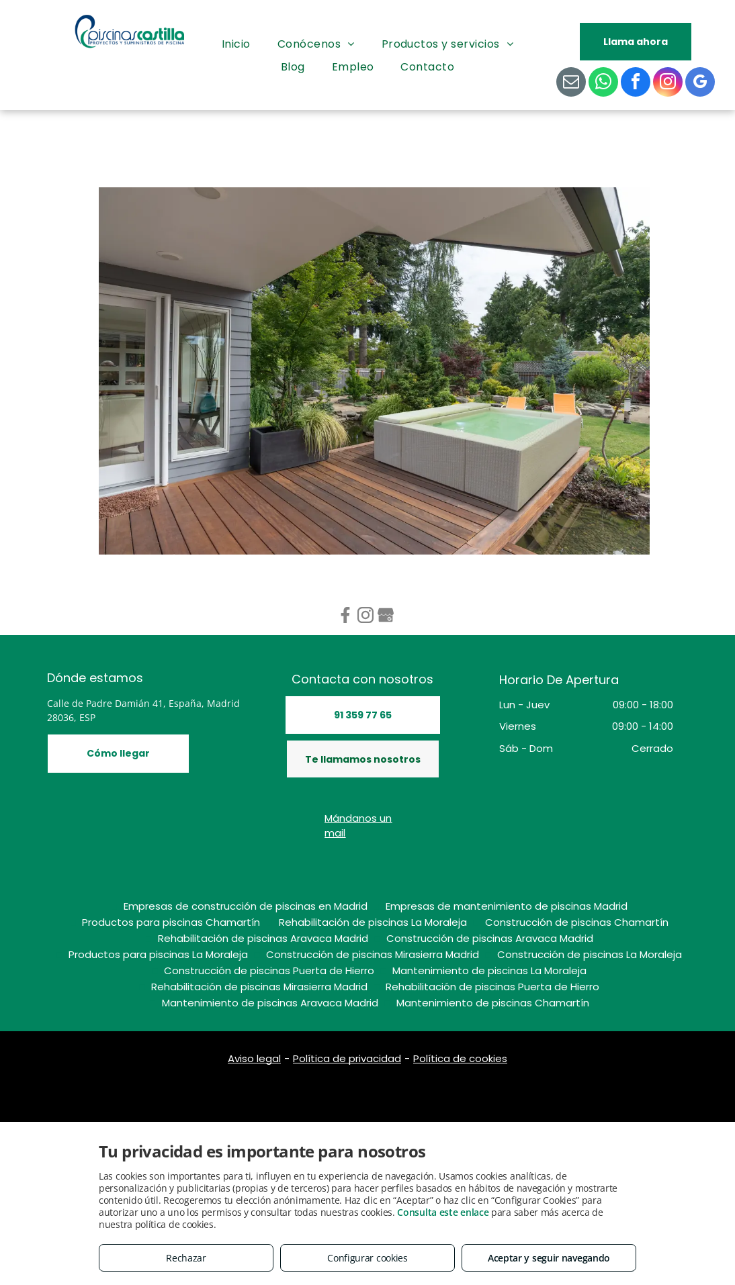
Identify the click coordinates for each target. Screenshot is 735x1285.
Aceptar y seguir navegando (549, 1257)
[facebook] (635, 83)
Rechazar (186, 1257)
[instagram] (668, 83)
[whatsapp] (603, 83)
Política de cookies (460, 1058)
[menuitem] (236, 44)
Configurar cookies (367, 1257)
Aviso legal (254, 1058)
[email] (571, 83)
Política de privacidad (347, 1058)
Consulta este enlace (442, 1212)
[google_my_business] (700, 83)
